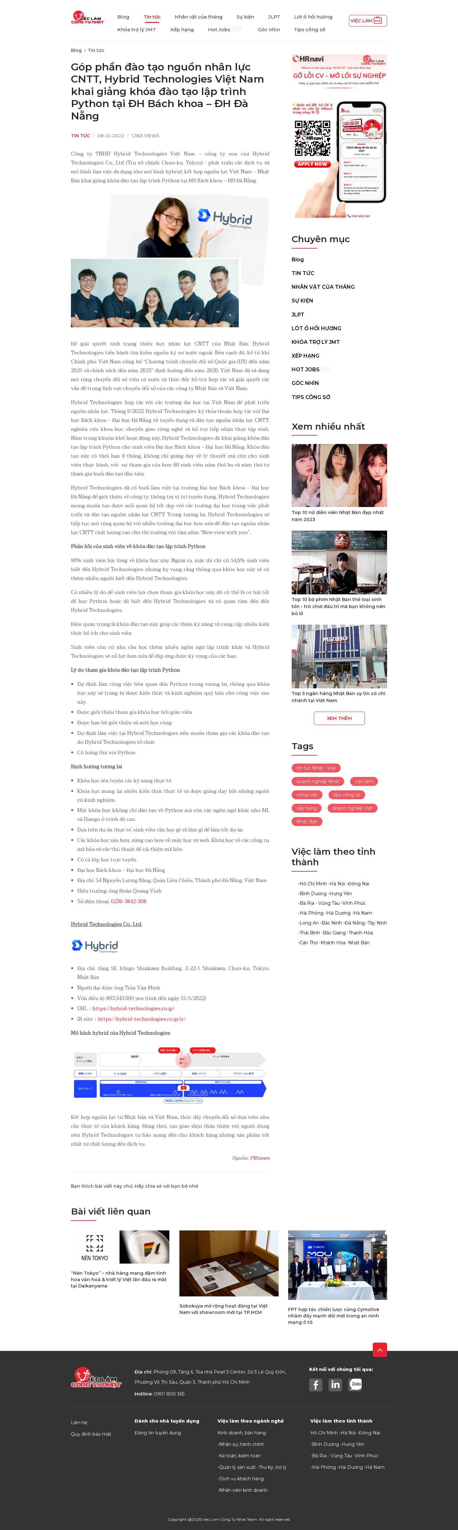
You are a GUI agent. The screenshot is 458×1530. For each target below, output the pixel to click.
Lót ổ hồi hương (313, 17)
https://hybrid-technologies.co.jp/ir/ (142, 1019)
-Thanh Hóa (360, 933)
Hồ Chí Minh (324, 1433)
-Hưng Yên (340, 893)
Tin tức (152, 17)
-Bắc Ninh (331, 923)
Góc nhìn (269, 29)
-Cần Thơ (308, 943)
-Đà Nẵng (354, 923)
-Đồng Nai (357, 884)
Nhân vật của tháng (199, 17)
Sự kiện (245, 17)
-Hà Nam (362, 913)
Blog (123, 17)
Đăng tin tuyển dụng (158, 1433)
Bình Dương (325, 1444)
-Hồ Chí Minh (312, 884)
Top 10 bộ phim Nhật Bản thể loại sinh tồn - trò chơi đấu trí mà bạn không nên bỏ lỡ (338, 606)
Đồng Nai (369, 1433)
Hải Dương (351, 1467)
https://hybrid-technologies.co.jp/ (134, 1008)
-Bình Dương (312, 893)
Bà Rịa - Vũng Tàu (332, 1456)
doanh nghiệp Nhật (317, 781)
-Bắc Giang (333, 933)
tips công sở (346, 795)
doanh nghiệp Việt (352, 808)
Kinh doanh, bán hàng (242, 1433)
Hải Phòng (324, 1467)
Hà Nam (375, 1467)
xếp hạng (306, 808)
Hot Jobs (224, 29)
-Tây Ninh (376, 923)
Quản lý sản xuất (237, 1467)
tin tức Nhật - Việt (316, 768)
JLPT (274, 17)
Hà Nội (348, 1433)
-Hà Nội (336, 884)
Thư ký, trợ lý (273, 1467)
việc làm (364, 781)
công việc (307, 795)
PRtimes (259, 1158)
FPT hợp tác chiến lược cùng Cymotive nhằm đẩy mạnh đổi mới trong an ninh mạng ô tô (333, 1316)
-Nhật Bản (358, 943)
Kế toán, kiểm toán (240, 1456)
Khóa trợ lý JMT (136, 29)
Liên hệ (79, 1422)
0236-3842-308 (128, 901)
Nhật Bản (307, 821)
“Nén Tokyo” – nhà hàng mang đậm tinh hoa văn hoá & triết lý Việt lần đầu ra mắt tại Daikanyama (119, 1279)
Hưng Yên (353, 1444)
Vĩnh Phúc (366, 1456)
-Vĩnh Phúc (353, 903)
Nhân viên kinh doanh (243, 1490)
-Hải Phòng (310, 913)
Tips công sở (309, 29)
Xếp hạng (182, 29)
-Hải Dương (337, 913)
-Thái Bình (309, 933)
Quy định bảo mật (91, 1434)
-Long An (308, 923)
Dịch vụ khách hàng (241, 1479)
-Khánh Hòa (332, 943)
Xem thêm (339, 718)
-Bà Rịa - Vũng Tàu (319, 903)
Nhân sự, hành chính (241, 1444)
